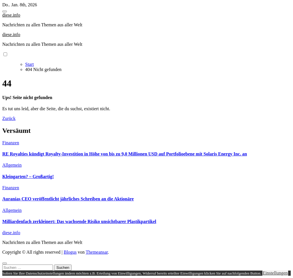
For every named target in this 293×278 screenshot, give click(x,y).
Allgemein (12, 165)
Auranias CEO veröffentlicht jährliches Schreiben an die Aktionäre (68, 198)
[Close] (4, 263)
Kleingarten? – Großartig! (28, 176)
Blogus (70, 252)
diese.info (11, 15)
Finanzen (10, 142)
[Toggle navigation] (4, 11)
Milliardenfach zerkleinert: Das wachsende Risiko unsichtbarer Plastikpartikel (79, 221)
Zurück (8, 118)
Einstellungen (275, 273)
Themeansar (97, 252)
